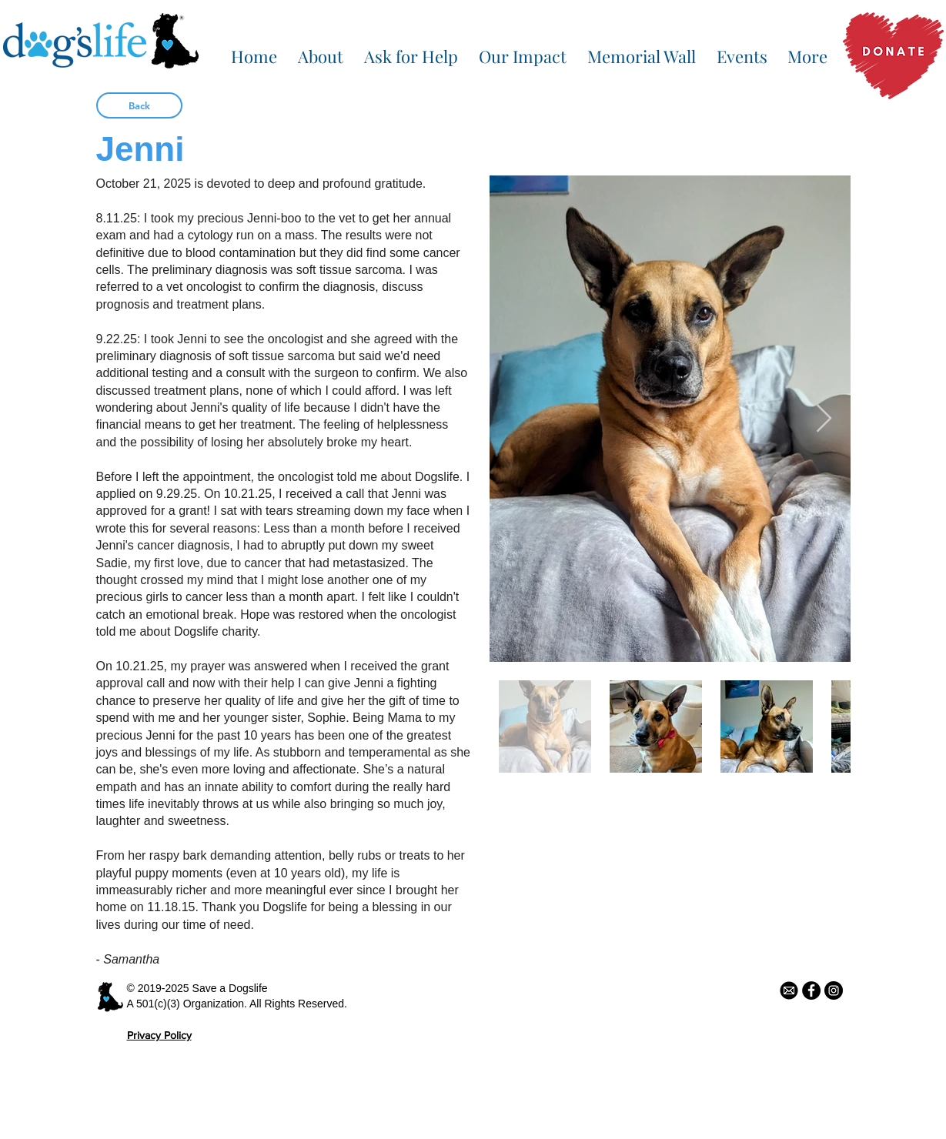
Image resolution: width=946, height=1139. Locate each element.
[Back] (139, 105)
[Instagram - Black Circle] (833, 990)
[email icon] (789, 990)
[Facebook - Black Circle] (811, 990)
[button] (321, 49)
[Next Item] (824, 419)
